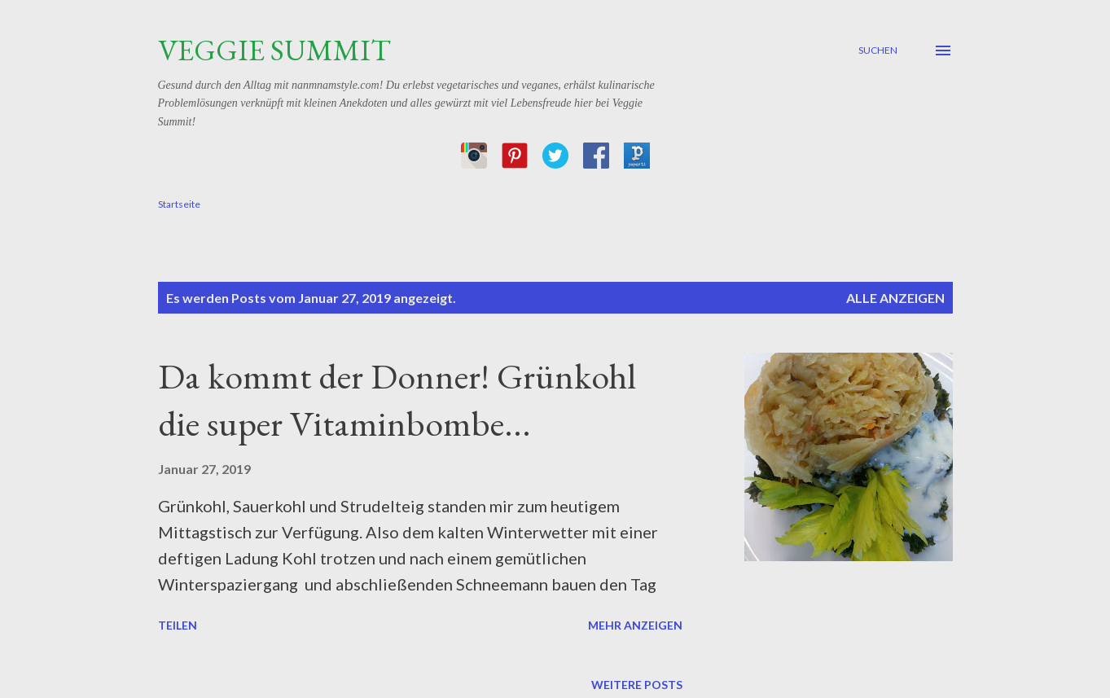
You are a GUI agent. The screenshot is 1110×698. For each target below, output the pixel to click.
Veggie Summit (274, 50)
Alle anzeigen (895, 297)
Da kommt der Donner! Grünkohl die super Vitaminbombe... (397, 400)
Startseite (179, 204)
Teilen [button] (177, 625)
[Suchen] (877, 50)
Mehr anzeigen (635, 625)
